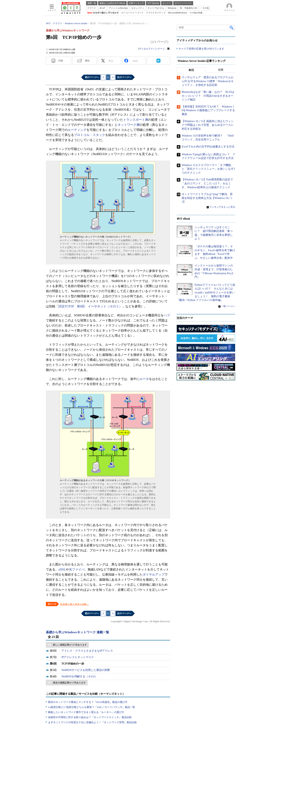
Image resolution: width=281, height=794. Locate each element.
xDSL (62, 569)
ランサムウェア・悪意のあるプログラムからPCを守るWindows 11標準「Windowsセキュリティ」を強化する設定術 (208, 81)
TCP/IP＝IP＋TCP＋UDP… (74, 604)
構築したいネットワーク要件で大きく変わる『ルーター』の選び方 (86, 712)
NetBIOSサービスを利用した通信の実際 (85, 670)
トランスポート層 (135, 119)
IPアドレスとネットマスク (77, 657)
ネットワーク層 (129, 124)
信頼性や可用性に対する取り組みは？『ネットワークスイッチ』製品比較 (90, 717)
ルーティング (77, 129)
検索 (232, 27)
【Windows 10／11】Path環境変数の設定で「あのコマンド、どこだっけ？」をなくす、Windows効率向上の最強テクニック (207, 183)
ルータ (144, 379)
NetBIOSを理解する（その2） (79, 676)
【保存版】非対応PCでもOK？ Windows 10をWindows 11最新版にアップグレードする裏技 (208, 110)
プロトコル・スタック (89, 135)
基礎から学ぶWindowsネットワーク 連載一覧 (77, 632)
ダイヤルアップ (154, 574)
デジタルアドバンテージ (152, 48)
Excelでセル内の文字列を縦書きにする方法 (208, 146)
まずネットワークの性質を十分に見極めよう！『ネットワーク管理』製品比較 (92, 722)
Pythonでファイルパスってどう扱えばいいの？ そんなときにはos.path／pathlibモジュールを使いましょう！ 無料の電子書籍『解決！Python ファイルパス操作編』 (206, 292)
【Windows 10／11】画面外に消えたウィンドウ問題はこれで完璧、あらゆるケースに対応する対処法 (208, 125)
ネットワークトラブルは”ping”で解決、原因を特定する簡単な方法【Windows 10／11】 (207, 198)
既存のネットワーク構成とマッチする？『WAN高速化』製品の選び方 (87, 702)
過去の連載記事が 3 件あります (69, 682)
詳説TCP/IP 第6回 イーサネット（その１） (90, 306)
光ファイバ (76, 569)
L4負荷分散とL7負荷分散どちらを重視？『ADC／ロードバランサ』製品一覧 (91, 707)
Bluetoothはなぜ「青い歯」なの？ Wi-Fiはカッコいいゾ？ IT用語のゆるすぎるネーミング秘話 (208, 96)
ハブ (167, 315)
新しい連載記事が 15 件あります (70, 644)
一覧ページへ (228, 306)
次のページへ (124, 77)
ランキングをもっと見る (222, 207)
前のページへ (92, 77)
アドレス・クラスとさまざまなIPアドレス (87, 650)
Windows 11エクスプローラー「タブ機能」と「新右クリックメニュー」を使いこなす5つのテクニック (208, 169)
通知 (87, 60)
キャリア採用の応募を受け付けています (201, 48)
